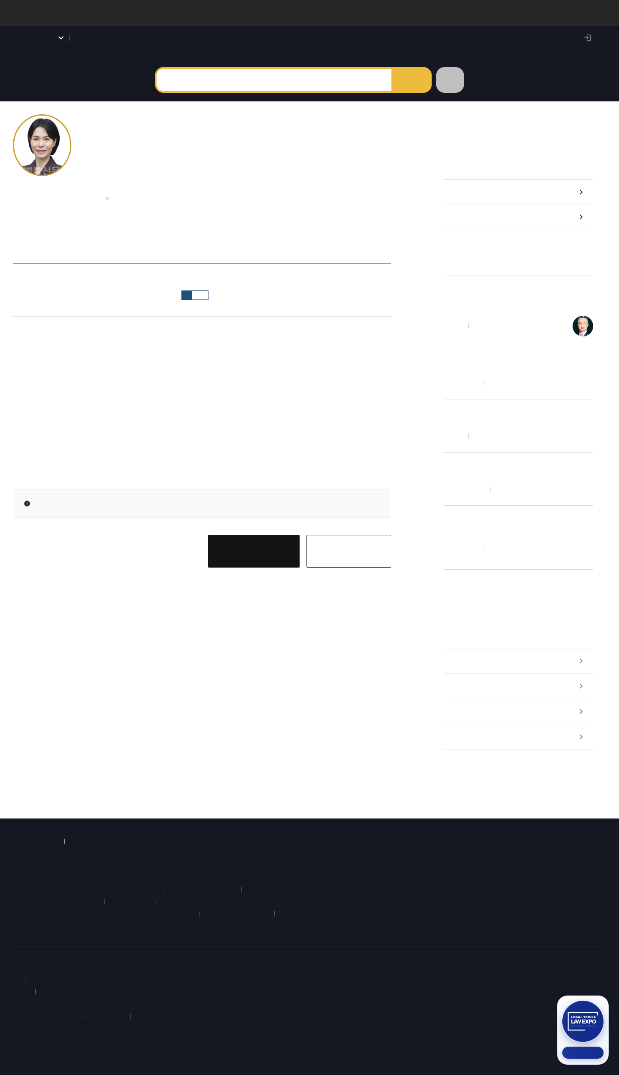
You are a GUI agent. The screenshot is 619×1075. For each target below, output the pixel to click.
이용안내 (55, 964)
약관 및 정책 (90, 964)
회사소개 (25, 964)
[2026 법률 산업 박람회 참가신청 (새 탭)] (583, 1030)
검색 (410, 88)
